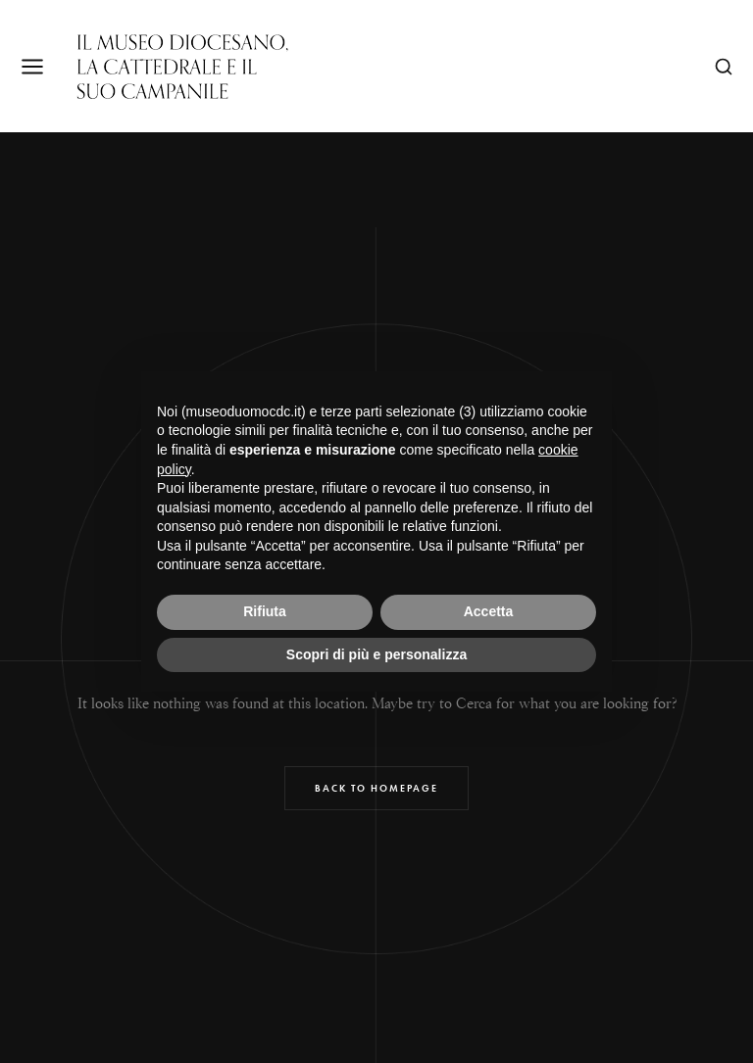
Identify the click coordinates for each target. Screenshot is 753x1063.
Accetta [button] (489, 611)
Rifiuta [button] (264, 611)
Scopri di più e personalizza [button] (376, 654)
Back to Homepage (376, 788)
